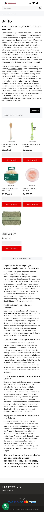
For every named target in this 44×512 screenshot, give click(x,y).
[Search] (39, 8)
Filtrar (35, 110)
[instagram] (24, 499)
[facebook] (20, 499)
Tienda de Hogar (15, 69)
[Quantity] (11, 154)
